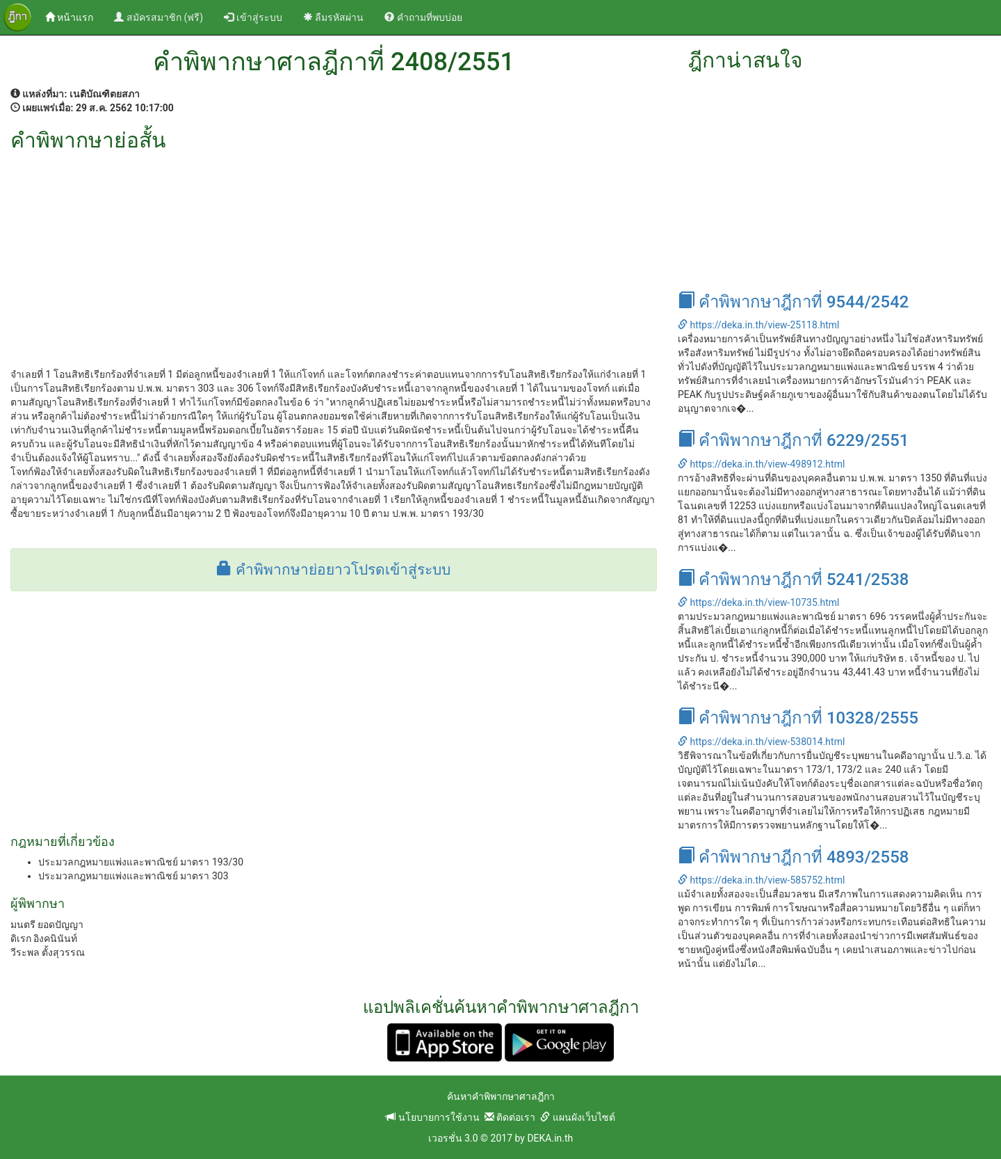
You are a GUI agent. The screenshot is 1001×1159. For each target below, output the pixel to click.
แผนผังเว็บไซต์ (577, 1117)
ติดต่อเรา (510, 1117)
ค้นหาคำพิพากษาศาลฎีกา (501, 1096)
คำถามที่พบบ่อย (423, 17)
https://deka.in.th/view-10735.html (758, 602)
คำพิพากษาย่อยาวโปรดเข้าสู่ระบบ (333, 569)
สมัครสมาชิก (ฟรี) (158, 17)
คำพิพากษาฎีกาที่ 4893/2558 (793, 857)
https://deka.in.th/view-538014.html (761, 741)
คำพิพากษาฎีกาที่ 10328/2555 (798, 718)
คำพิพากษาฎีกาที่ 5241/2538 (793, 579)
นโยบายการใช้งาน (432, 1117)
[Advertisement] (333, 256)
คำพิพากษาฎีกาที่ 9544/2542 (793, 302)
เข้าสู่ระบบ (253, 17)
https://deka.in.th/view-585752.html (761, 880)
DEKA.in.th (550, 1138)
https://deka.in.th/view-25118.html (758, 324)
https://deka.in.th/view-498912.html (761, 464)
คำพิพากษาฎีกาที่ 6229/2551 (793, 440)
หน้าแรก (74, 16)
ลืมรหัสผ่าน (333, 17)
